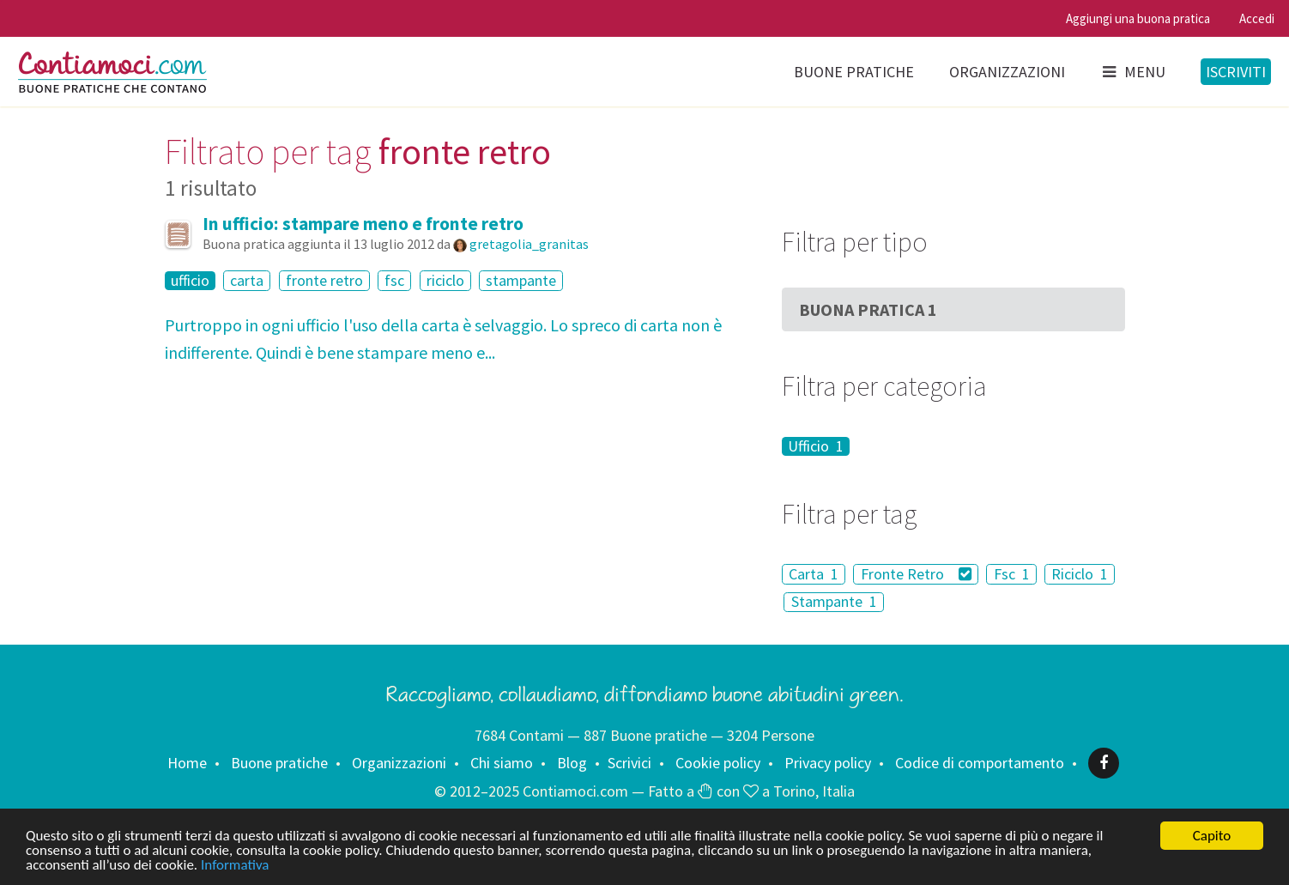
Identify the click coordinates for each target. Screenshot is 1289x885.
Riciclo (1079, 574)
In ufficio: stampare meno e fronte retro (363, 223)
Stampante (834, 602)
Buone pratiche (854, 72)
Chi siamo (501, 763)
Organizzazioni (1007, 72)
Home (187, 763)
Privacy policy (827, 763)
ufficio (190, 280)
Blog (572, 763)
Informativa (235, 866)
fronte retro (324, 280)
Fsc (1012, 574)
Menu (1132, 72)
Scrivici (629, 763)
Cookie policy (717, 763)
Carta (813, 574)
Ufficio (816, 446)
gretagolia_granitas (529, 243)
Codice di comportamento (979, 763)
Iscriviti (1236, 72)
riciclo (445, 280)
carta (246, 280)
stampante (521, 280)
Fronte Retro (916, 574)
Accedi (1256, 18)
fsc (394, 280)
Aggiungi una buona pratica (1138, 18)
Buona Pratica (868, 309)
